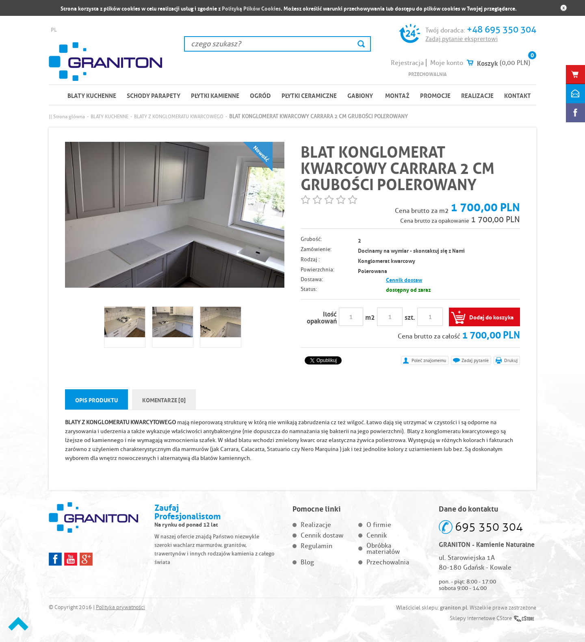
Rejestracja (407, 63)
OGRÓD (260, 95)
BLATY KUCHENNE (91, 95)
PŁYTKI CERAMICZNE (309, 95)
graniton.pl (453, 607)
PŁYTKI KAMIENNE (215, 95)
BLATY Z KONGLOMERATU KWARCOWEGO (178, 116)
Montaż (397, 95)
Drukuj (511, 360)
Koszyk (487, 62)
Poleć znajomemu (429, 360)
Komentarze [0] (164, 399)
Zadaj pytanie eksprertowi (461, 39)
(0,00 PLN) (515, 63)
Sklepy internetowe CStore (481, 618)
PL (54, 29)
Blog (307, 562)
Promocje (435, 95)
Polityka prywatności (120, 607)
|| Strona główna (67, 116)
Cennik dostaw (404, 279)
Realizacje (477, 95)
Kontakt (517, 95)
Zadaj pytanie (475, 360)
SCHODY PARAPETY (153, 95)
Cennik (376, 535)
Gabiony (360, 95)
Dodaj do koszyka (491, 316)
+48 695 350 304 (501, 29)
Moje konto (446, 63)
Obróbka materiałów (383, 548)
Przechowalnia (427, 74)
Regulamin (316, 546)
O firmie (378, 525)
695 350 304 (489, 527)
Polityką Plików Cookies (251, 8)
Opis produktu (96, 399)
